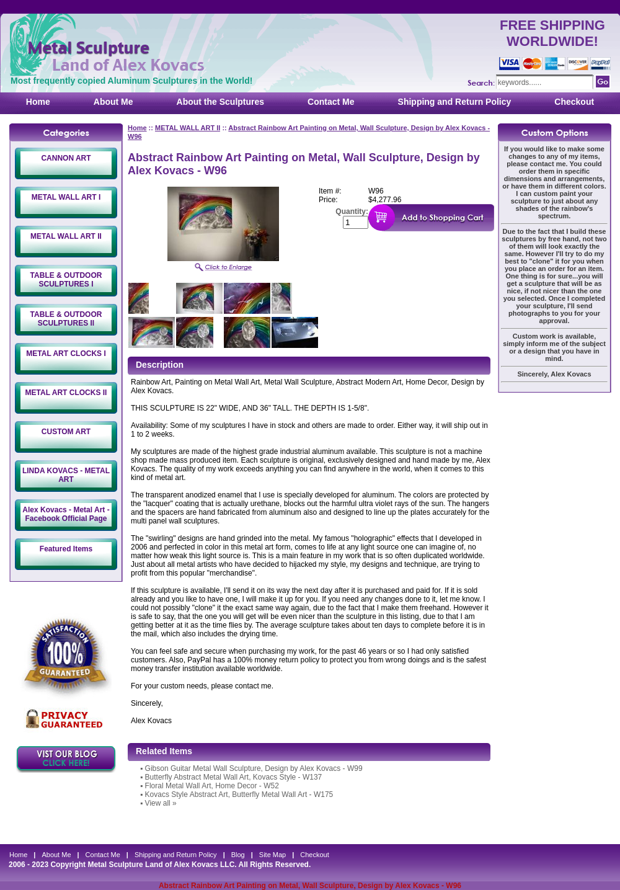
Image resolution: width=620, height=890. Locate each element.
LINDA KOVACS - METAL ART (66, 475)
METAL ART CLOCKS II (66, 392)
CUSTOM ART (66, 431)
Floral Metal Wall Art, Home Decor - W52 (212, 785)
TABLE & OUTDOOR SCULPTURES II (66, 318)
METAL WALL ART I (66, 197)
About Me (113, 102)
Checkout (574, 102)
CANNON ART (66, 158)
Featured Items (66, 549)
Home (38, 102)
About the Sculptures (221, 102)
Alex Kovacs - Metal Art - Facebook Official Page (65, 514)
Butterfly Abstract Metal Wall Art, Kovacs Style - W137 (233, 777)
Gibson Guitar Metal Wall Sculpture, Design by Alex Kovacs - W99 (254, 768)
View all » (161, 803)
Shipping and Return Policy (455, 102)
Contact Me (331, 102)
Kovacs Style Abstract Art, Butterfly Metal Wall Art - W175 (239, 794)
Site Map (272, 854)
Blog (238, 854)
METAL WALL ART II (66, 236)
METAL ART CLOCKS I (65, 353)
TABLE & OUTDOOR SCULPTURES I (66, 279)
